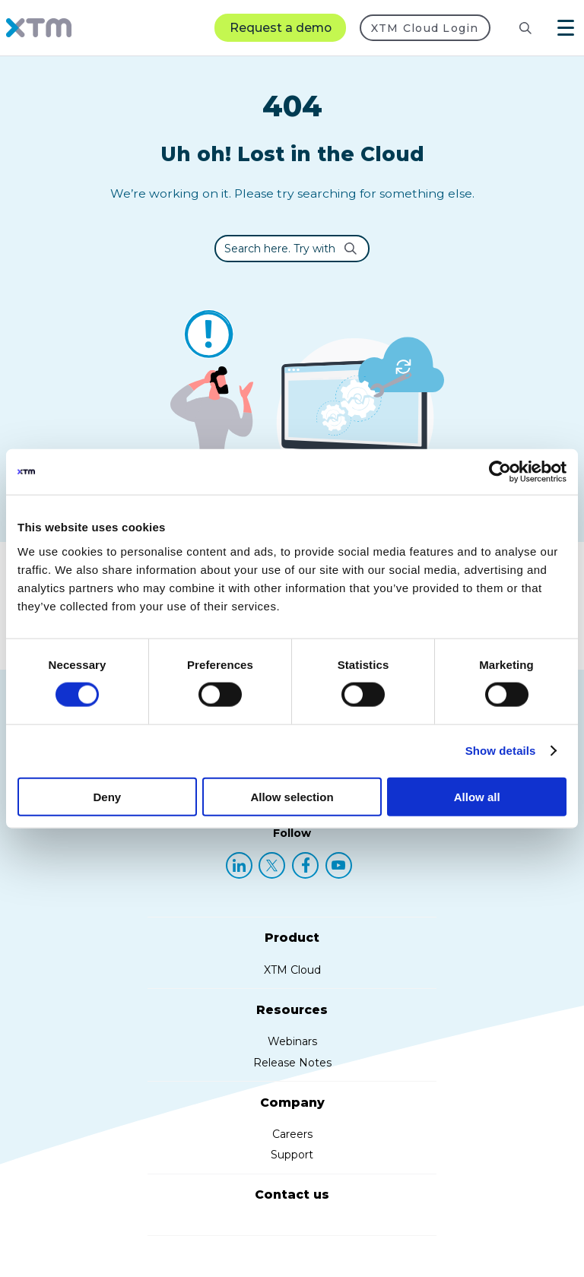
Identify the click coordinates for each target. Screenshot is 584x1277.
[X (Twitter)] (272, 865)
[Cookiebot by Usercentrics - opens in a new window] (500, 472)
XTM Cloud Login (425, 28)
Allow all (477, 796)
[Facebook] (305, 865)
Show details (500, 750)
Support (292, 1154)
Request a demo (281, 28)
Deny (107, 796)
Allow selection (291, 796)
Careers (292, 1134)
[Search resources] (513, 28)
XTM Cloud (292, 970)
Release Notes (292, 1062)
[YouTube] (338, 865)
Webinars (292, 1041)
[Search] (525, 28)
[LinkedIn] (239, 865)
